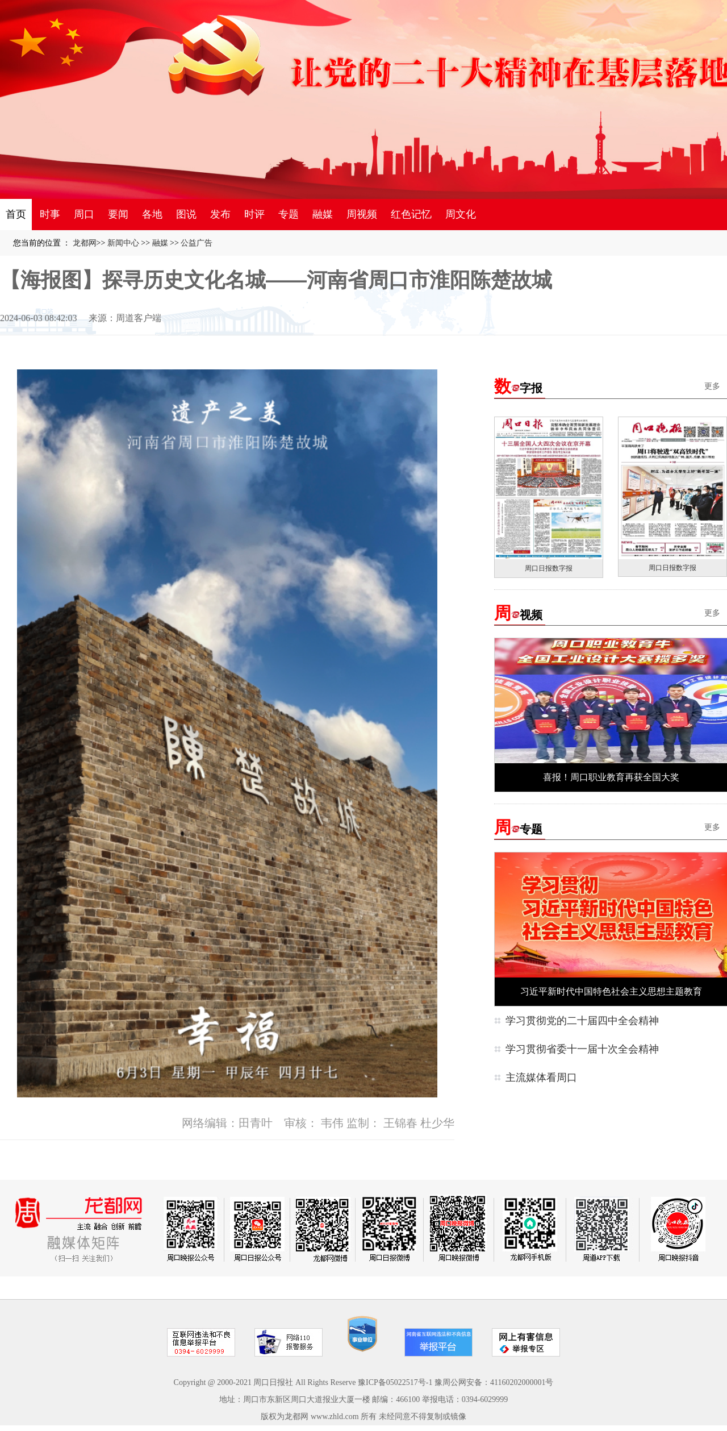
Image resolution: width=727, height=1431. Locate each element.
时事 (50, 214)
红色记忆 (411, 214)
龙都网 (85, 243)
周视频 (361, 214)
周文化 (460, 214)
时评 (254, 214)
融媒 (322, 214)
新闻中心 (123, 243)
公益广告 (196, 243)
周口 (84, 214)
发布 (220, 214)
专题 (288, 214)
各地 (152, 214)
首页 (16, 214)
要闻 (118, 214)
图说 (186, 214)
